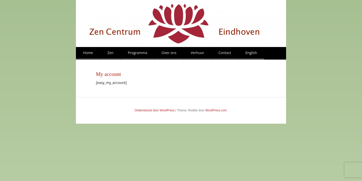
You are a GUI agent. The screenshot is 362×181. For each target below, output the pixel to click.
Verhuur (197, 52)
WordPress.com (216, 110)
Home (88, 52)
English (251, 52)
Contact (224, 52)
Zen (110, 52)
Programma (137, 52)
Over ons (169, 52)
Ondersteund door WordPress (154, 110)
